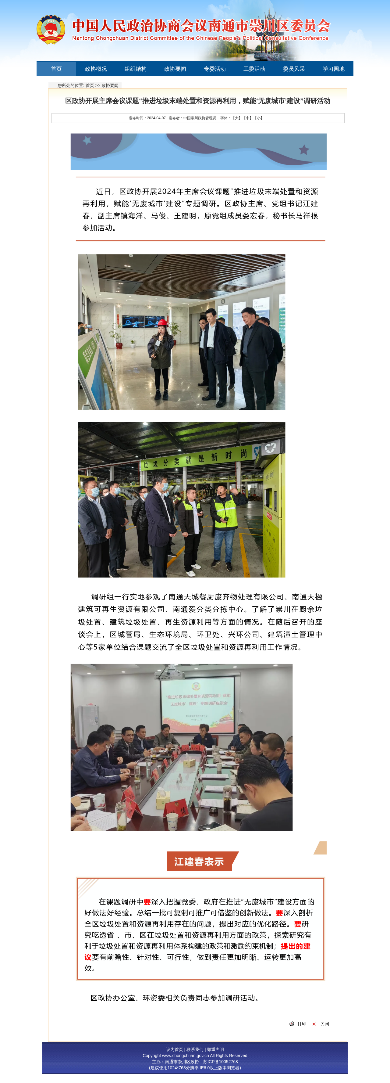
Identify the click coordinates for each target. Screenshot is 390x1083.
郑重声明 (215, 1049)
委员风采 (294, 69)
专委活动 (215, 69)
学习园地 (334, 69)
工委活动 (254, 69)
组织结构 (136, 69)
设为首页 (174, 1049)
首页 (56, 69)
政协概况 (96, 69)
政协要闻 (175, 69)
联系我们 (195, 1049)
